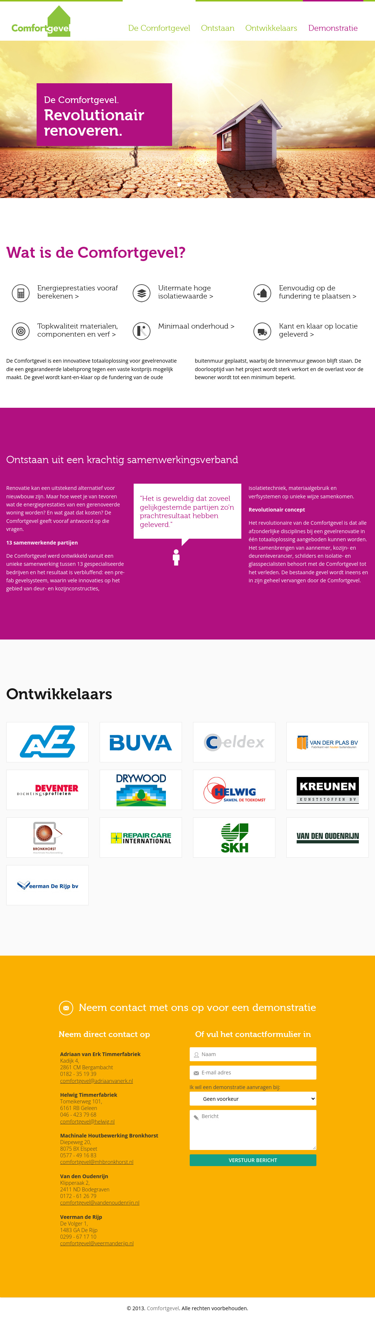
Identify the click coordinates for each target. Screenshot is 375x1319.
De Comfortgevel (159, 28)
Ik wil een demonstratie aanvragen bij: (235, 1087)
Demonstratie (333, 28)
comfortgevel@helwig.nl (87, 1121)
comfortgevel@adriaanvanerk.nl (96, 1080)
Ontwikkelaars (271, 28)
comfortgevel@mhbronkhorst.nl (96, 1161)
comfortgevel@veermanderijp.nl (97, 1243)
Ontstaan (217, 28)
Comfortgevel (163, 1308)
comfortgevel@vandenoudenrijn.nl (99, 1202)
